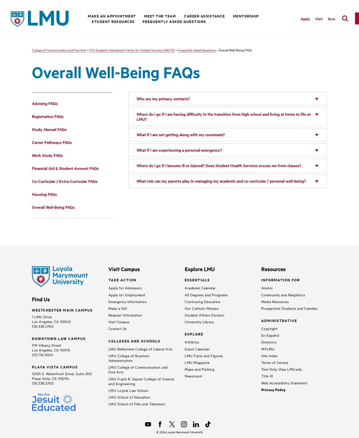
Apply (305, 18)
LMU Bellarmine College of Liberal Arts (140, 348)
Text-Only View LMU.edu (281, 369)
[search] (345, 18)
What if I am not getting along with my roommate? (181, 134)
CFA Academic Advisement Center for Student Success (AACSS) (132, 50)
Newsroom (193, 375)
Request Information (125, 315)
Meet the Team (160, 15)
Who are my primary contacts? (163, 99)
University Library (199, 321)
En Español (270, 335)
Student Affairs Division (204, 315)
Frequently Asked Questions (197, 50)
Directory (268, 341)
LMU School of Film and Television (137, 403)
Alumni (267, 287)
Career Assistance (204, 15)
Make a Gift (117, 308)
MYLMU (268, 348)
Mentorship (246, 15)
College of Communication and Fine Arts (59, 50)
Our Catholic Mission (202, 308)
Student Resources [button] (113, 21)
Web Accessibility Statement (284, 382)
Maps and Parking (199, 369)
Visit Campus (119, 321)
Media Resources (275, 301)
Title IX (267, 375)
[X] (172, 424)
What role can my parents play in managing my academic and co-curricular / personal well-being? (221, 181)
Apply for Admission (125, 287)
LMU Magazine (197, 362)
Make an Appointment (112, 15)
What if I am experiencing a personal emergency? (179, 150)
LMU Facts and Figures (204, 355)
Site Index (269, 355)
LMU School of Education (129, 397)
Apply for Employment (126, 294)
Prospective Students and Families (289, 308)
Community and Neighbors (283, 294)
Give (331, 18)
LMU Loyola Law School (128, 390)
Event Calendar (197, 348)
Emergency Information (127, 301)
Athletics (192, 341)
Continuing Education (202, 301)
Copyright (269, 328)
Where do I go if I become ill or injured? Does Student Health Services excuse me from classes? (219, 165)
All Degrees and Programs (206, 294)
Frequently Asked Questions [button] (174, 21)
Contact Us (117, 328)
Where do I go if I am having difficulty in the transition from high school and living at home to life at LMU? (224, 116)
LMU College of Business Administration (129, 358)
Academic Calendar (200, 287)
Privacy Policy (273, 389)
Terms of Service (274, 362)
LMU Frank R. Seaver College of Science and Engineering (141, 381)
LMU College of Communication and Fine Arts (138, 369)
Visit (319, 18)
